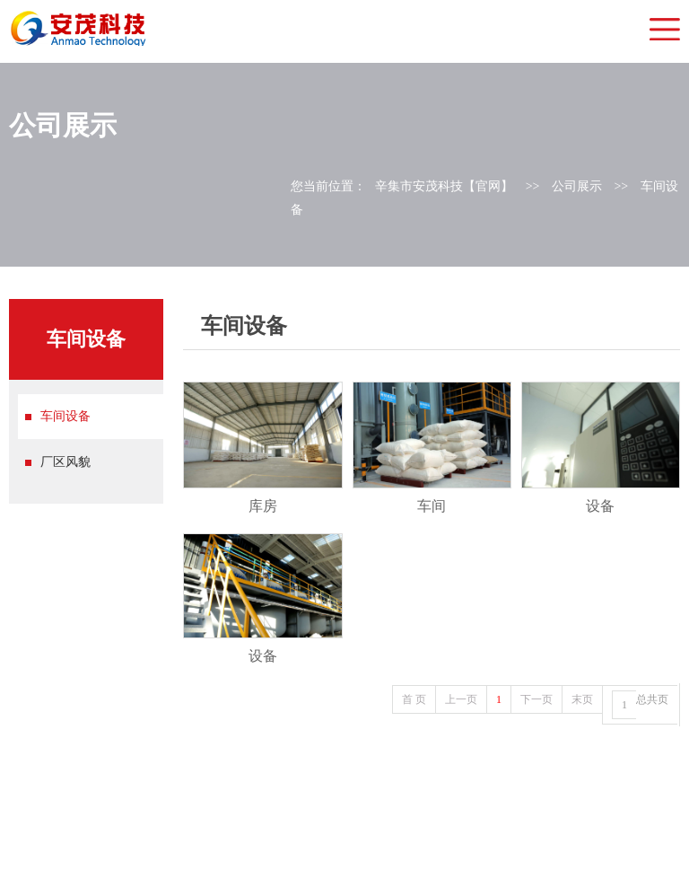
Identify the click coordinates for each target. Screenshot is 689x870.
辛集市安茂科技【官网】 (444, 186)
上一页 (461, 699)
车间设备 (65, 416)
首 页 (414, 699)
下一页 (536, 699)
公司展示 (577, 186)
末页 (582, 699)
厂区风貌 (65, 462)
